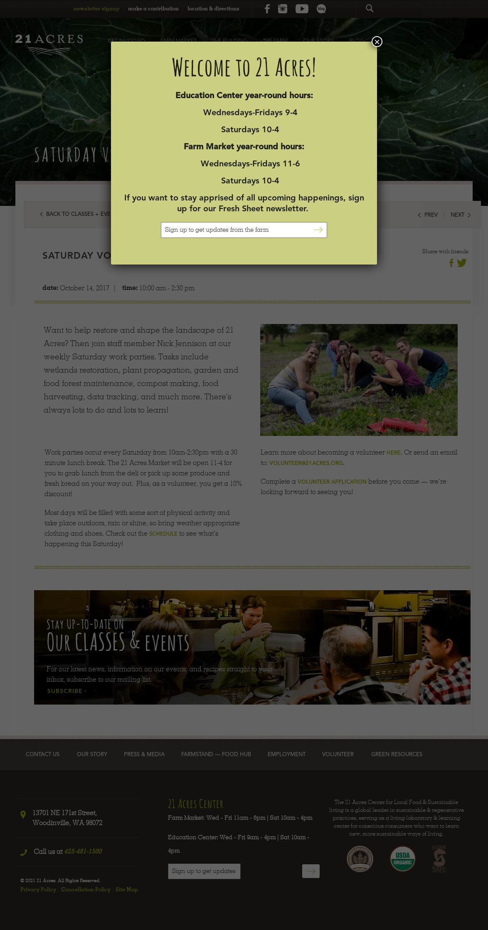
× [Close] (377, 41)
